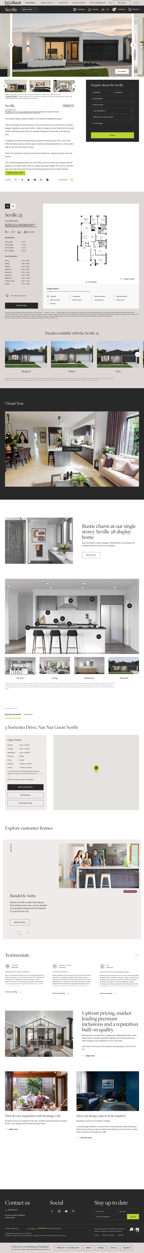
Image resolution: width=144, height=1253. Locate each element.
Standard (53, 300)
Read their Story (20, 926)
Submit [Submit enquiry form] (112, 139)
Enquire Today (21, 309)
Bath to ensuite (55, 304)
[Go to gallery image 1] (39, 89)
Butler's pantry (77, 304)
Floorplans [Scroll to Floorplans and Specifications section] (79, 12)
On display (68, 110)
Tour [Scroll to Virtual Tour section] (105, 12)
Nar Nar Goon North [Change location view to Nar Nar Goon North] (13, 718)
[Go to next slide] (132, 48)
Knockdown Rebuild (78, 4)
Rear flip (53, 307)
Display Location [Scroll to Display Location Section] (29, 13)
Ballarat (88, 1248)
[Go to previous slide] (11, 48)
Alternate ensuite (99, 300)
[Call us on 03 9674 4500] (110, 4)
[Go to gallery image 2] (64, 89)
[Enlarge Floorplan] (127, 283)
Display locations (46, 4)
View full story (87, 558)
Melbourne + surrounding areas (68, 1248)
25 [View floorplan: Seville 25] (6, 210)
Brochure (133, 12)
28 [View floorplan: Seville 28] (9, 210)
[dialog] (72, 1248)
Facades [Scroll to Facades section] (93, 12)
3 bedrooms (76, 300)
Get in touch (122, 4)
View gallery (122, 75)
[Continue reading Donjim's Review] (24, 996)
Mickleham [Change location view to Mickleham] (28, 718)
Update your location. (12, 100)
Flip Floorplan (91, 286)
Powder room (120, 304)
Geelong (113, 1248)
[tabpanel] (26, 359)
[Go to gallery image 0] (15, 89)
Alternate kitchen (121, 300)
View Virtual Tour (72, 452)
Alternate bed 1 (99, 304)
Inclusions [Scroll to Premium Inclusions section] (118, 13)
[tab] (20, 672)
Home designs (30, 4)
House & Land (63, 4)
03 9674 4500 (11, 1210)
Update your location (49, 316)
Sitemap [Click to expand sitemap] (120, 1235)
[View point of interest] (69, 627)
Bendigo (101, 1248)
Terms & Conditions (108, 1235)
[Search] (102, 4)
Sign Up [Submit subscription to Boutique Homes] (133, 1217)
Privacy (96, 1235)
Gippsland (126, 1248)
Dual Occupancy (95, 4)
